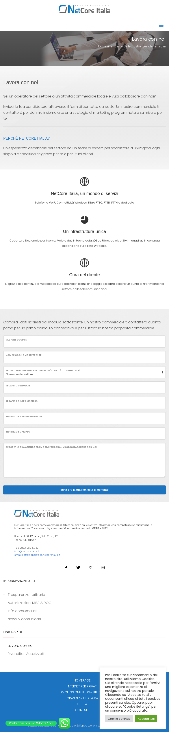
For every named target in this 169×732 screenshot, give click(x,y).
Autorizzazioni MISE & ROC (29, 602)
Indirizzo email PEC (18, 431)
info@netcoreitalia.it (26, 551)
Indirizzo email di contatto (24, 416)
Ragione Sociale (16, 339)
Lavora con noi (20, 645)
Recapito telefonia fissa (21, 401)
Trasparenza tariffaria (26, 594)
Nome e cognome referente (23, 355)
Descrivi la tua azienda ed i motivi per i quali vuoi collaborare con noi (51, 447)
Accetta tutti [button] (146, 719)
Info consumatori (22, 610)
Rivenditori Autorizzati (26, 653)
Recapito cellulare (18, 385)
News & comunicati (24, 619)
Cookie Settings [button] (119, 719)
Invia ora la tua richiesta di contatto (84, 489)
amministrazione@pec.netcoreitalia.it (37, 555)
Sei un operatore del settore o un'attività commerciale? (43, 370)
